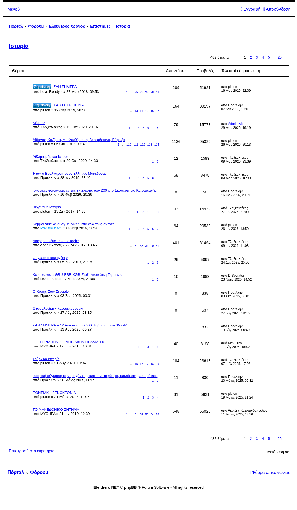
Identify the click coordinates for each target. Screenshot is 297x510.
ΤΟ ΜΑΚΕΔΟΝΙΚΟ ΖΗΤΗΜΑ (56, 409)
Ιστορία (18, 46)
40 (152, 245)
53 (146, 414)
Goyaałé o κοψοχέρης (50, 258)
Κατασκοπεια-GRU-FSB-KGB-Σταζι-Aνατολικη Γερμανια (78, 275)
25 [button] (280, 57)
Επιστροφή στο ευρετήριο (31, 451)
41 (157, 245)
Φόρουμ (39, 472)
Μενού (13, 9)
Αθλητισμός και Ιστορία (51, 157)
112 (142, 144)
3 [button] (257, 57)
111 (135, 144)
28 (152, 92)
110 (128, 144)
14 (141, 111)
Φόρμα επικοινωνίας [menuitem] (269, 472)
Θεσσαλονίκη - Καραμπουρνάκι (58, 308)
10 (157, 212)
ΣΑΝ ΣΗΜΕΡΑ (65, 87)
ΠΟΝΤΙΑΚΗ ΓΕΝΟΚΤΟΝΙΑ (54, 393)
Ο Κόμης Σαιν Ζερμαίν (51, 291)
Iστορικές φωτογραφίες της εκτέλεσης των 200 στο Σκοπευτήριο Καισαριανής (95, 190)
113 (149, 144)
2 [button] (251, 57)
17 (157, 111)
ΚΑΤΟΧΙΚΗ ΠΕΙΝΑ (68, 105)
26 (141, 92)
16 (152, 111)
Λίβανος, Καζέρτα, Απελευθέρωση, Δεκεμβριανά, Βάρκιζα (79, 140)
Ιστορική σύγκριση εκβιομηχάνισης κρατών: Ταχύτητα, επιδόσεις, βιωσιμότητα (95, 376)
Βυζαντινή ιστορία (47, 207)
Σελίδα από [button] (235, 58)
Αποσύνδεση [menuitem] (276, 9)
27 (146, 92)
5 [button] (269, 57)
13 (136, 111)
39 (146, 245)
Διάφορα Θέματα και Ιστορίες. (56, 241)
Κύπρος (39, 123)
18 (152, 363)
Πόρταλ (16, 26)
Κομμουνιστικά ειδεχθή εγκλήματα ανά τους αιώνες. (74, 224)
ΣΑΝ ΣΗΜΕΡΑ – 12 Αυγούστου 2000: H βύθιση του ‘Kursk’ (80, 325)
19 (157, 363)
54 (152, 414)
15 (146, 111)
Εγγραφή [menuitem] (250, 9)
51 (136, 414)
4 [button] (263, 57)
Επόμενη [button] (286, 58)
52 (141, 414)
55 (157, 414)
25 (136, 92)
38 (141, 245)
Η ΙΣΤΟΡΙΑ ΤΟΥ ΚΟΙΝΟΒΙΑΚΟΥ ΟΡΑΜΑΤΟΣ (69, 342)
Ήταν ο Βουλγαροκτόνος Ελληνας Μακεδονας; (70, 173)
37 (136, 245)
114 (156, 144)
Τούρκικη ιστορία (46, 359)
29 (157, 92)
